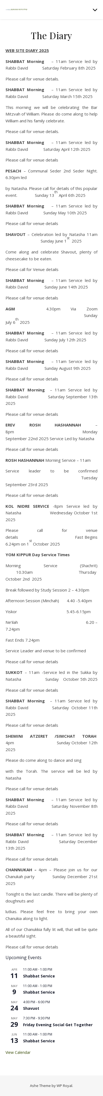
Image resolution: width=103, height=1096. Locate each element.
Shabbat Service (39, 976)
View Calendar (17, 1052)
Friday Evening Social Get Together (58, 1024)
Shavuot (31, 1008)
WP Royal (64, 1085)
